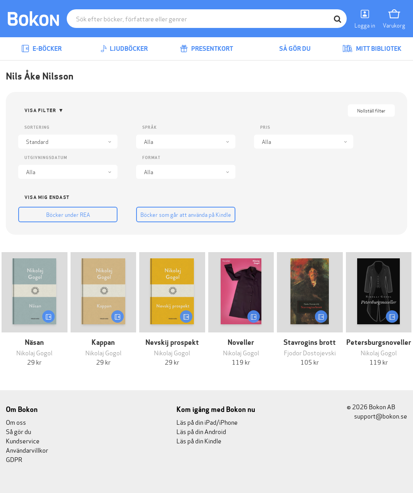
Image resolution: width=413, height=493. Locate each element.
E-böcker (41, 49)
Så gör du (289, 49)
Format (151, 157)
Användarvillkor (27, 449)
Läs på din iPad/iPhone (207, 421)
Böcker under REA (68, 214)
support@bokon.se (377, 415)
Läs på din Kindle (198, 440)
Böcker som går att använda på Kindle (185, 214)
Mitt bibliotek (371, 49)
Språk (149, 127)
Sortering (37, 127)
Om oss (16, 421)
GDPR (14, 459)
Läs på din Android (201, 431)
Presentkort (206, 49)
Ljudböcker (124, 49)
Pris (265, 127)
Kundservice (23, 440)
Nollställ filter (371, 110)
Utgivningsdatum (45, 157)
